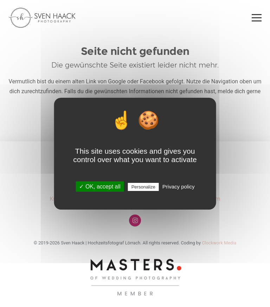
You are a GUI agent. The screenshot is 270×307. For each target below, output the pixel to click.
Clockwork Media (219, 242)
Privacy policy (178, 187)
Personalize (143, 187)
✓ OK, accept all (99, 187)
